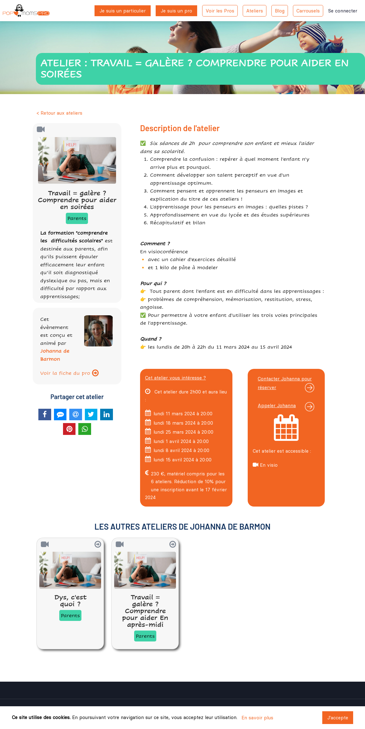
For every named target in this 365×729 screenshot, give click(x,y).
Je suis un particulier (123, 11)
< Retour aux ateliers (59, 113)
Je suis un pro (176, 11)
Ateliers (254, 11)
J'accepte (337, 718)
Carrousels (308, 11)
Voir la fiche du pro (69, 373)
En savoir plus (257, 718)
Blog (280, 11)
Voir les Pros (220, 11)
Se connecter (342, 11)
